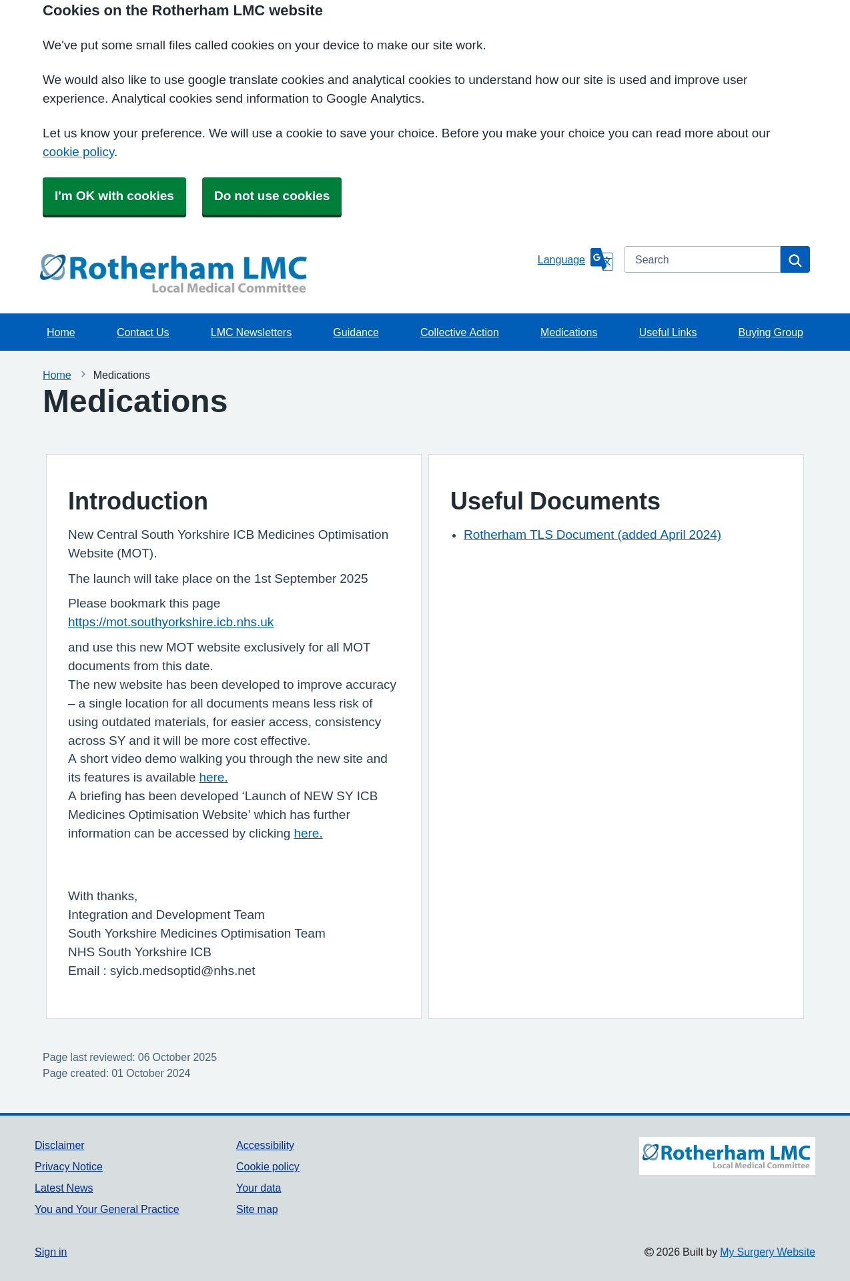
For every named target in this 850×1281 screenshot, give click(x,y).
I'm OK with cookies (114, 195)
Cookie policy (268, 1166)
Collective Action (459, 332)
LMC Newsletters (251, 332)
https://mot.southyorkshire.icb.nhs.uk (171, 621)
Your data (258, 1187)
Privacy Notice (69, 1166)
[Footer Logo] (727, 1172)
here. (213, 777)
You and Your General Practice (107, 1209)
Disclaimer (60, 1145)
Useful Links (668, 332)
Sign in (51, 1251)
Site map (257, 1209)
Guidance (356, 332)
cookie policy (78, 151)
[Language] (575, 259)
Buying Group (771, 332)
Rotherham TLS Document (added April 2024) (592, 534)
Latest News (64, 1187)
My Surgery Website (767, 1251)
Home (61, 332)
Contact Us (143, 332)
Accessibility (265, 1145)
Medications (568, 332)
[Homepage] (283, 273)
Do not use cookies (272, 195)
